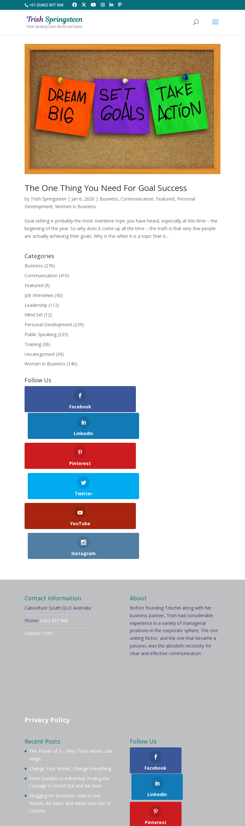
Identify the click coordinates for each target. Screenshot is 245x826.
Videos (108, 776)
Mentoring (193, 769)
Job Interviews (39, 295)
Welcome (42, 769)
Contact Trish (38, 546)
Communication (137, 199)
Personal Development (48, 324)
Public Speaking (40, 334)
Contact (186, 776)
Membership (160, 769)
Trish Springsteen (48, 199)
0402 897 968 (54, 534)
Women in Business (75, 206)
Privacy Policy (47, 633)
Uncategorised (40, 354)
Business (109, 199)
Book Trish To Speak (116, 769)
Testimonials (156, 776)
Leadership (36, 305)
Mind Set (34, 315)
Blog (129, 776)
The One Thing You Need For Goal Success (106, 188)
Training (33, 344)
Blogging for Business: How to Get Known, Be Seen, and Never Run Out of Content (70, 716)
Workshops (54, 776)
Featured (165, 199)
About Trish (73, 769)
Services (84, 776)
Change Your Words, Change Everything (70, 682)
